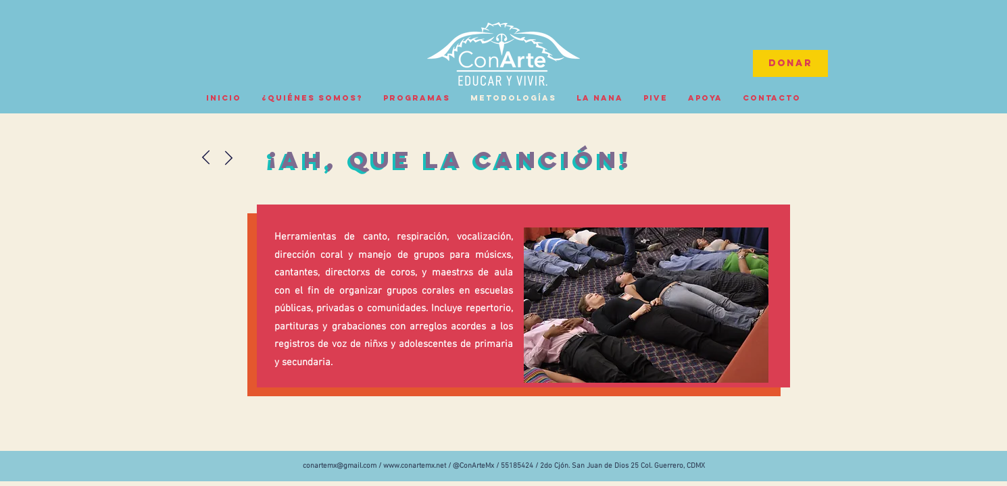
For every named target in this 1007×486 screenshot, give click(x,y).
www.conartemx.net (414, 466)
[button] (646, 305)
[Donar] (790, 63)
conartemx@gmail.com (339, 466)
